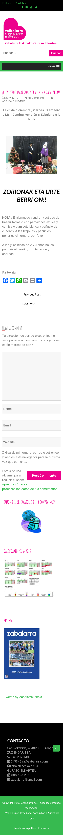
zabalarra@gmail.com (26, 779)
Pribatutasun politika (25, 828)
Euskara (7, 3)
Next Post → (30, 304)
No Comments (36, 97)
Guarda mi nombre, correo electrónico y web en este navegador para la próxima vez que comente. (31, 457)
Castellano (21, 3)
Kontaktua (43, 828)
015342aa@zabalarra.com (29, 761)
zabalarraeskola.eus (24, 766)
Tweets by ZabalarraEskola (23, 697)
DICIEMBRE (19, 101)
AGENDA (7, 101)
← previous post (30, 294)
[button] (51, 66)
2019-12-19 (10, 97)
